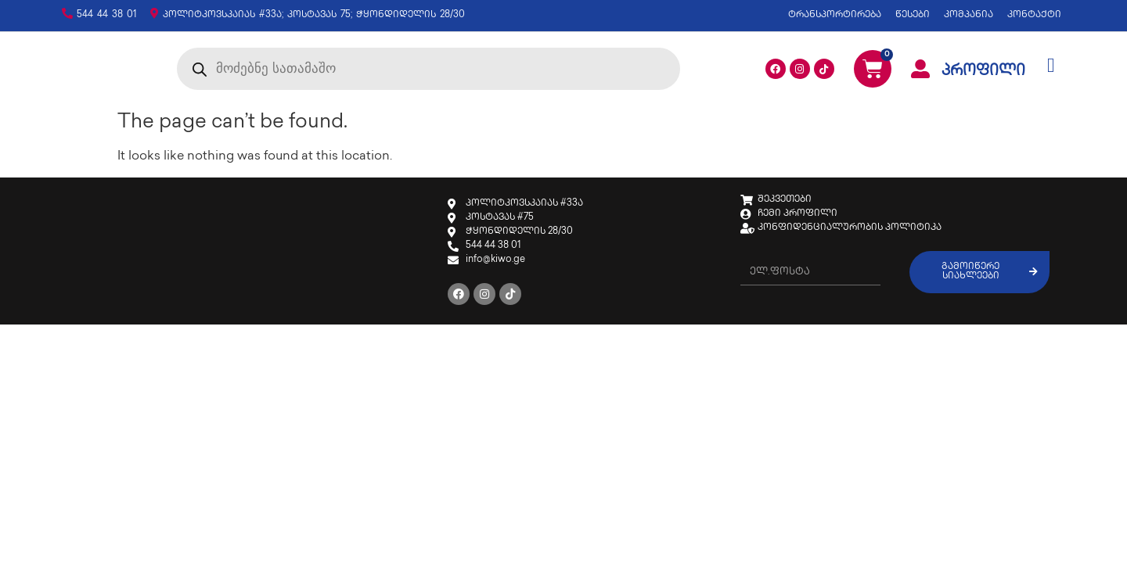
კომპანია (968, 15)
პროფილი (983, 76)
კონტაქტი (1034, 15)
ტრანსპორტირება (834, 15)
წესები (912, 15)
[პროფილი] (920, 73)
